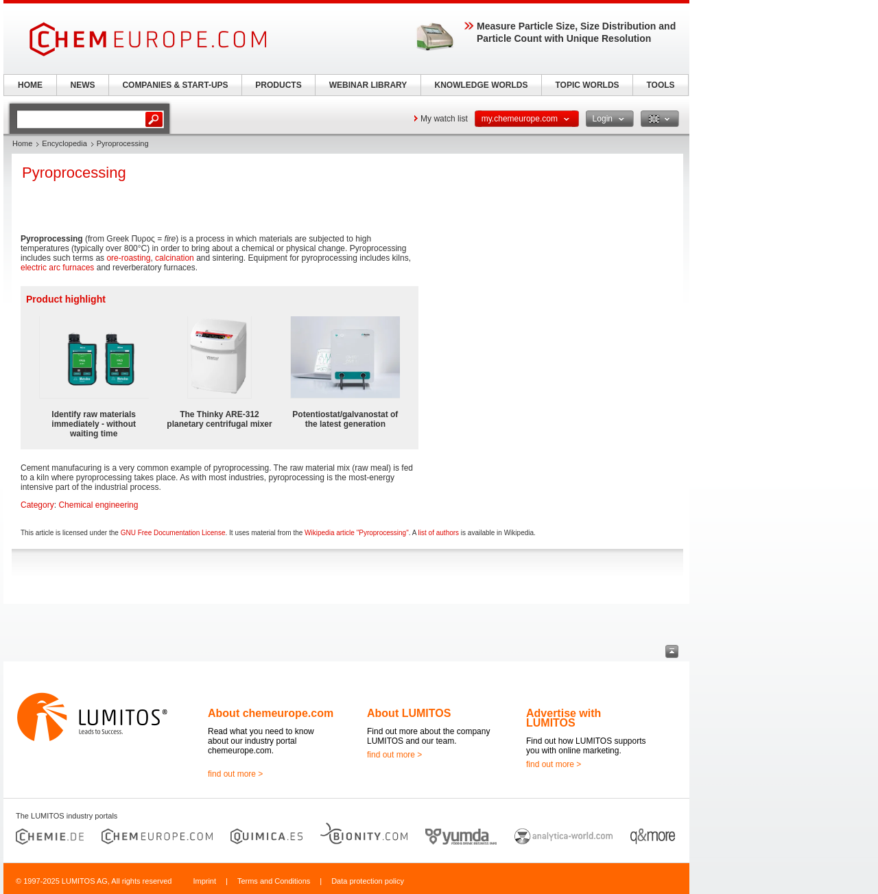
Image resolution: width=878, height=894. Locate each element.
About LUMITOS (409, 713)
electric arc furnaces (57, 267)
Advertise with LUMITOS (563, 718)
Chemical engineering (98, 505)
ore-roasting (128, 258)
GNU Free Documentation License (173, 533)
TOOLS (660, 85)
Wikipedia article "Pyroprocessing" (357, 533)
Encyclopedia (64, 143)
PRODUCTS (278, 85)
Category (37, 505)
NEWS (83, 85)
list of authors (438, 533)
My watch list (444, 118)
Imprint (204, 881)
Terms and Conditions (273, 881)
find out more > (235, 774)
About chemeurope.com (270, 713)
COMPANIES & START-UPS (175, 85)
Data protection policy (367, 881)
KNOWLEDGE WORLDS (481, 85)
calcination (174, 258)
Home (22, 143)
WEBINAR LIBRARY (368, 85)
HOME (30, 85)
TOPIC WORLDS (587, 85)
